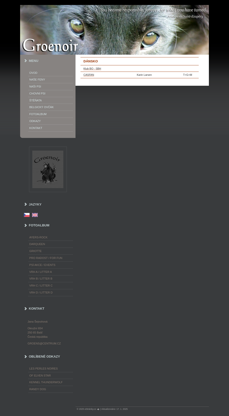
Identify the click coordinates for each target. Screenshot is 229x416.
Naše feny (37, 79)
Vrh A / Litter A (40, 271)
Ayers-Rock (38, 237)
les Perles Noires (43, 368)
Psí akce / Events (42, 264)
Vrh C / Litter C (41, 285)
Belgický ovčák (41, 107)
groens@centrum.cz (44, 343)
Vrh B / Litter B (40, 278)
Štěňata (35, 100)
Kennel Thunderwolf (46, 382)
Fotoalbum (37, 114)
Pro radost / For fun (45, 257)
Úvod (33, 72)
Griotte (35, 251)
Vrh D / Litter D (41, 292)
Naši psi (35, 86)
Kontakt (35, 127)
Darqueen (37, 244)
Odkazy (35, 121)
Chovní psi (37, 93)
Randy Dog (37, 389)
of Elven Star (40, 375)
